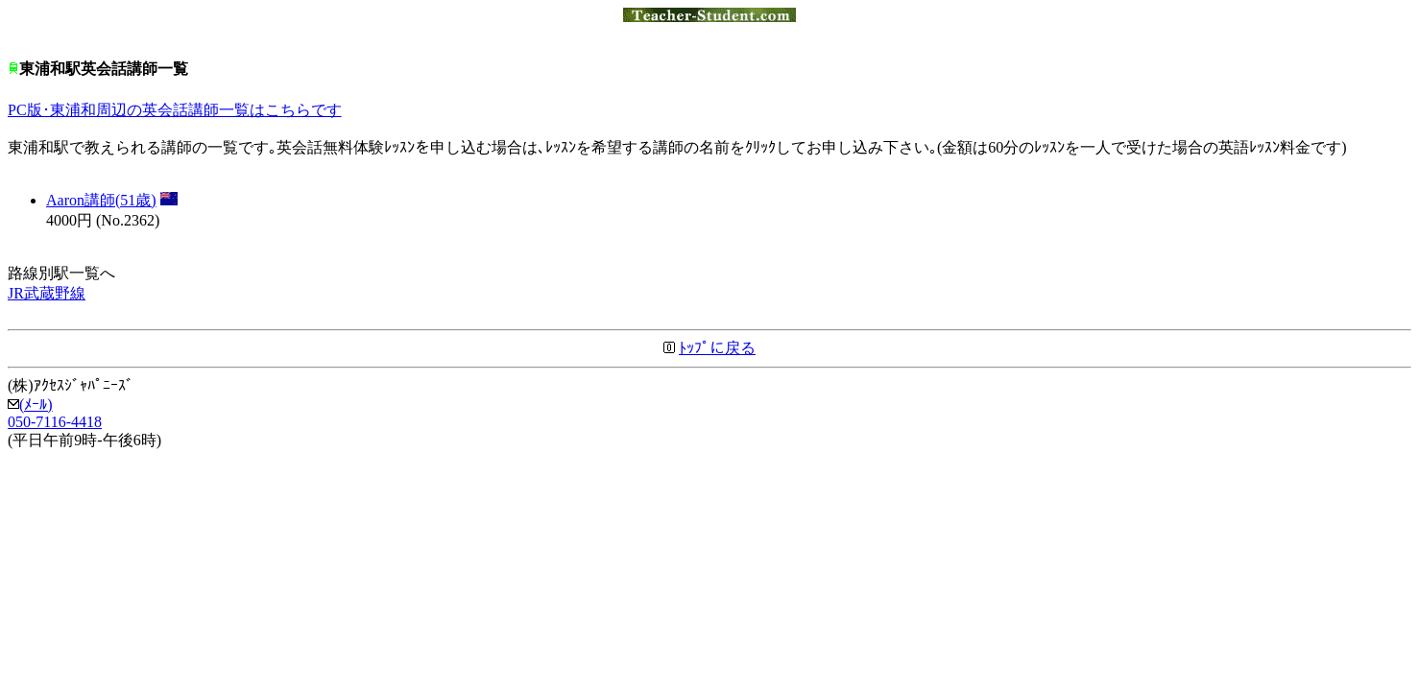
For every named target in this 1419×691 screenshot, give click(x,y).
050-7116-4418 (55, 422)
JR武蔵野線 (46, 293)
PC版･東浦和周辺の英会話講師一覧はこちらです (175, 110)
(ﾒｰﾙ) (30, 404)
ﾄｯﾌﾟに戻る (717, 348)
